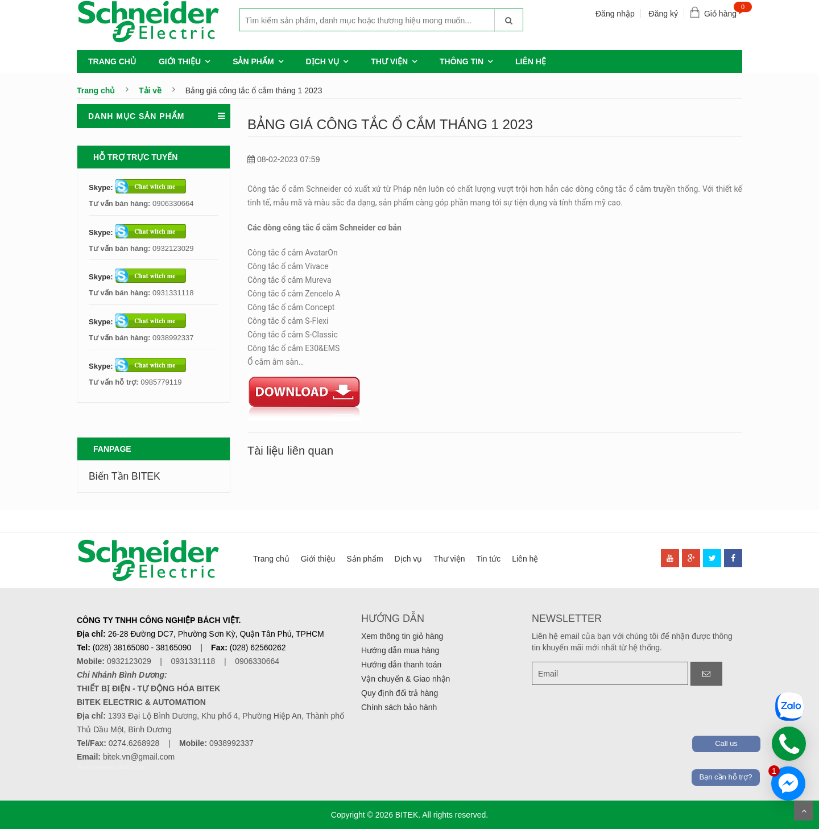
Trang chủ (112, 61)
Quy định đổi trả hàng (399, 693)
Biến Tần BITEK (124, 476)
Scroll (803, 810)
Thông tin (461, 61)
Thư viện (389, 61)
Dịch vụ (323, 61)
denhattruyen (93, 767)
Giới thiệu (180, 61)
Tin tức (488, 558)
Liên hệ (530, 61)
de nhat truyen (128, 767)
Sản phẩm (253, 61)
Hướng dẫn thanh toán (401, 664)
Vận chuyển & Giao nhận (405, 678)
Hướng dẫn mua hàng (400, 650)
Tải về (150, 90)
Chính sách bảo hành (399, 707)
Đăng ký (663, 13)
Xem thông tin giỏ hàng (402, 636)
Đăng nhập (615, 13)
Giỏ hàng (723, 11)
